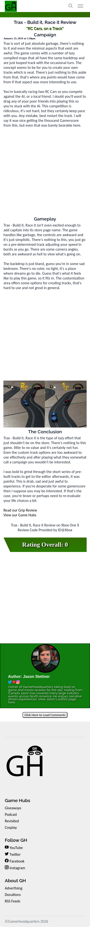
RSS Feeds (12, 901)
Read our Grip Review (20, 510)
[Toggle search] (71, 6)
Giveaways (13, 808)
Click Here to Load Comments (45, 715)
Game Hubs (17, 800)
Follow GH (16, 840)
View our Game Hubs (19, 515)
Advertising (13, 888)
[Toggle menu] (80, 6)
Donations (13, 894)
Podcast (11, 814)
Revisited (12, 821)
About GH (15, 880)
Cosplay (11, 827)
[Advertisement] (45, 171)
